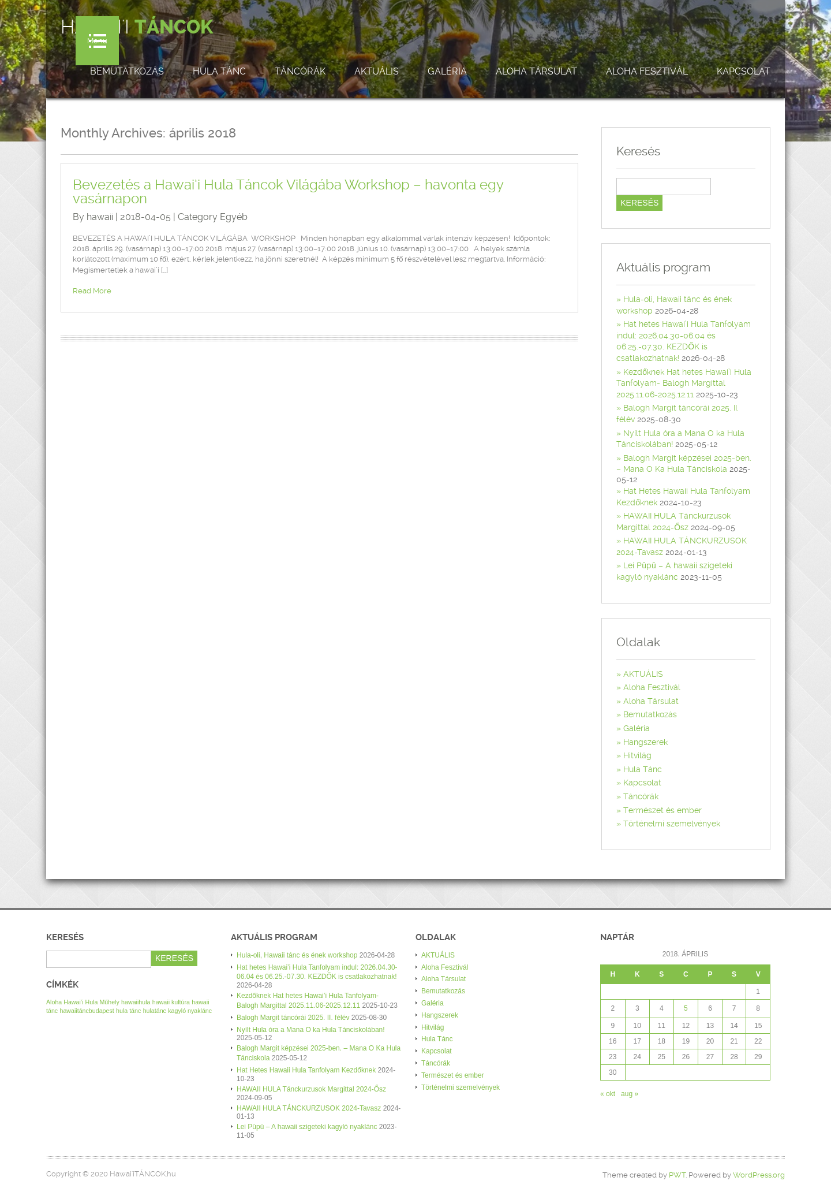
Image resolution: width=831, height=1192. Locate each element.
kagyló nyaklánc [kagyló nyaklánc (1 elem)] (190, 1010)
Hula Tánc (219, 71)
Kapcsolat (743, 71)
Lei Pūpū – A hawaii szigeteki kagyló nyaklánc (307, 1127)
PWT (677, 1175)
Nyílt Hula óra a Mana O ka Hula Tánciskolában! (311, 1030)
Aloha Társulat (536, 71)
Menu (97, 40)
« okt (607, 1094)
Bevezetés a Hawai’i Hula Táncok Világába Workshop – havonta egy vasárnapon (288, 192)
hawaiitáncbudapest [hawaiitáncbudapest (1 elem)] (87, 1010)
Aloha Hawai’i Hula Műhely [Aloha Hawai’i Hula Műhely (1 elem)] (82, 1002)
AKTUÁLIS (376, 71)
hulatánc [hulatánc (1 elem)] (154, 1010)
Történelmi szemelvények (671, 823)
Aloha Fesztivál (647, 71)
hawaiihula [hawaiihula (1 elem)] (135, 1002)
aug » (629, 1094)
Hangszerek (645, 742)
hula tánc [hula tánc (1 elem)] (128, 1010)
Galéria (447, 71)
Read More (92, 290)
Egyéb (234, 216)
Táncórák (300, 71)
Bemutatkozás (127, 71)
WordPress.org (759, 1175)
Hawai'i (137, 27)
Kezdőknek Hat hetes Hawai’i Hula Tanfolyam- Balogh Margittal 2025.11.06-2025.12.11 (683, 383)
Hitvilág (637, 755)
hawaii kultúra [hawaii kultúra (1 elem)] (171, 1002)
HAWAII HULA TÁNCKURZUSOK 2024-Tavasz (309, 1108)
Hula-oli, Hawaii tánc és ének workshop (297, 955)
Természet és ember (662, 810)
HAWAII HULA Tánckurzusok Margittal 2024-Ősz (311, 1089)
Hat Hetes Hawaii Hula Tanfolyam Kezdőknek (306, 1070)
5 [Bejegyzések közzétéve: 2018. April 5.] (686, 1008)
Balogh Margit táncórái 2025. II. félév (293, 1018)
